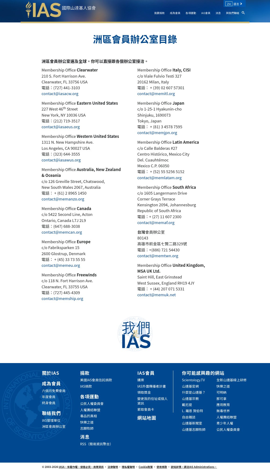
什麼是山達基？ (194, 392)
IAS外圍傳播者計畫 (151, 386)
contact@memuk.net (156, 294)
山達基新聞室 (192, 423)
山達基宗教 (190, 398)
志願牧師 (87, 428)
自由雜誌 (188, 417)
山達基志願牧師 (194, 429)
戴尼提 (187, 404)
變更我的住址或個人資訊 (152, 401)
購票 (140, 380)
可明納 (222, 392)
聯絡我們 (51, 413)
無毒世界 (223, 410)
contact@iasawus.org (61, 160)
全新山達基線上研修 (232, 380)
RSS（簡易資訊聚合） (96, 444)
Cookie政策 (146, 467)
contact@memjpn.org (157, 132)
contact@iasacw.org (60, 93)
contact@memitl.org (156, 93)
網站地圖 (146, 417)
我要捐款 (159, 13)
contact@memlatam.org (159, 177)
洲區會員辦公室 (54, 426)
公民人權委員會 (92, 403)
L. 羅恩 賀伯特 (192, 410)
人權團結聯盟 (90, 409)
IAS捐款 (86, 386)
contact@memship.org (62, 298)
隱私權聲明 (128, 467)
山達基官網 (190, 386)
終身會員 (49, 402)
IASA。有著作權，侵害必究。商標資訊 (81, 467)
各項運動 (190, 13)
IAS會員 (205, 13)
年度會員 (49, 396)
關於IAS (50, 373)
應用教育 (223, 404)
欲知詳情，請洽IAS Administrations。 (194, 467)
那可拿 (222, 398)
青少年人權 (225, 423)
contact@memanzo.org (63, 199)
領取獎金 (144, 392)
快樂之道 (87, 422)
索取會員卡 (145, 409)
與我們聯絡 (232, 13)
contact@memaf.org (155, 222)
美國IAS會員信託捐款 (96, 380)
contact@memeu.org (61, 265)
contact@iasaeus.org (61, 126)
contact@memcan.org (62, 232)
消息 (218, 13)
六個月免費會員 (54, 390)
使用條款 (161, 467)
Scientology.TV (193, 380)
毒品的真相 (88, 416)
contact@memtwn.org (157, 255)
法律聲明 (112, 467)
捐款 (84, 373)
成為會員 (175, 13)
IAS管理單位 (51, 420)
